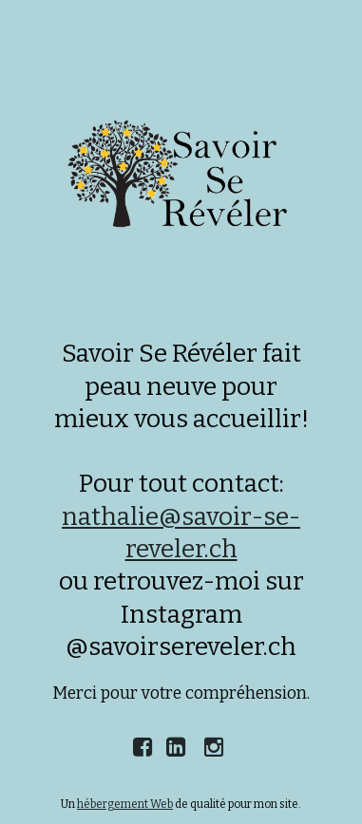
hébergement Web (125, 804)
